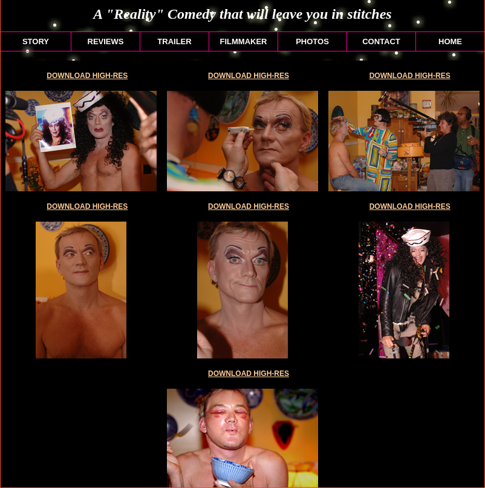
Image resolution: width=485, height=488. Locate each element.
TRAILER (174, 41)
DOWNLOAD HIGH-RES (87, 75)
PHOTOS (312, 41)
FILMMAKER (243, 41)
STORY (35, 41)
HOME (450, 41)
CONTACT (381, 41)
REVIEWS (106, 41)
